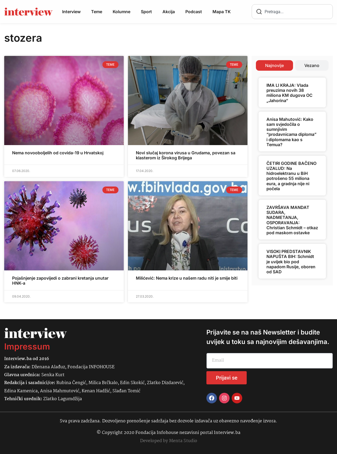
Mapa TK (221, 11)
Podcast (193, 11)
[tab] (274, 65)
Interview (71, 11)
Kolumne (121, 11)
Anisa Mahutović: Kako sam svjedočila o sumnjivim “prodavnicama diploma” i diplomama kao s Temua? (291, 132)
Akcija (168, 11)
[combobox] (292, 11)
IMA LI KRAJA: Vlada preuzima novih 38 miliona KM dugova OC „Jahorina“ (289, 93)
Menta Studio (183, 441)
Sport (146, 11)
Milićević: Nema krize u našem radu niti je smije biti (186, 278)
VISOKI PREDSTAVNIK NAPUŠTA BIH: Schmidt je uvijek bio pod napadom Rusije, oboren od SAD (290, 261)
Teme (96, 11)
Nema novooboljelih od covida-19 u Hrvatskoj (57, 152)
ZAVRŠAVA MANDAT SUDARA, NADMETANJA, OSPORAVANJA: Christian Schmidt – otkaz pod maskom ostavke (292, 220)
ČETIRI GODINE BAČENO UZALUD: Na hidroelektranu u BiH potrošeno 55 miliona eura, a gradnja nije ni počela (291, 176)
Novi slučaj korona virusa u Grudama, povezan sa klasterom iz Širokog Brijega (185, 155)
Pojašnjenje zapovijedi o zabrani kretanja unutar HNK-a (60, 280)
